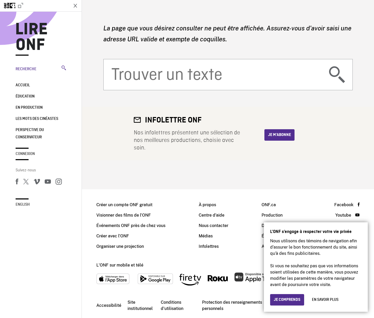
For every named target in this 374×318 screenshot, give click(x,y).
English (23, 205)
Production (272, 215)
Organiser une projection (120, 246)
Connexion (25, 154)
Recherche (41, 68)
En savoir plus (325, 300)
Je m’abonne (279, 135)
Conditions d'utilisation (172, 305)
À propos (207, 204)
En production (29, 108)
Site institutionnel (140, 305)
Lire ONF (32, 37)
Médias (206, 235)
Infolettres (209, 246)
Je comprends (287, 300)
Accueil (23, 85)
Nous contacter (213, 225)
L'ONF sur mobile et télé (119, 265)
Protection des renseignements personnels (232, 305)
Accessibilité (108, 305)
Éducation (25, 96)
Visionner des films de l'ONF (123, 215)
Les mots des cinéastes (37, 119)
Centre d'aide (211, 215)
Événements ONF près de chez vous (130, 225)
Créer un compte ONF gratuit (124, 204)
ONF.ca (269, 204)
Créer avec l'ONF (112, 235)
